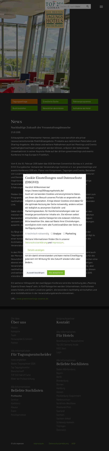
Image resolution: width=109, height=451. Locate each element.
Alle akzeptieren (56, 272)
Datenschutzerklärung (36, 242)
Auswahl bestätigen (35, 272)
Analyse (57, 233)
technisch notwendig (38, 233)
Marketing (70, 233)
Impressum (57, 242)
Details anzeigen (36, 249)
